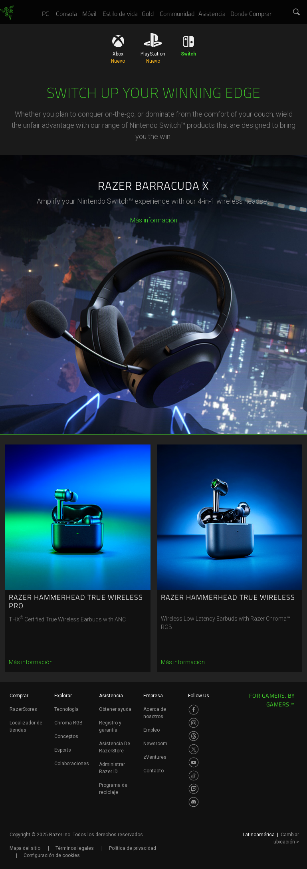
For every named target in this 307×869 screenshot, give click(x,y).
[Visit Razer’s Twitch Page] (193, 788)
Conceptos (66, 736)
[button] (297, 12)
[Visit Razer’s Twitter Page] (193, 749)
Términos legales (74, 848)
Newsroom (155, 743)
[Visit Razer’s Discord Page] (193, 801)
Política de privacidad (132, 848)
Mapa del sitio (25, 848)
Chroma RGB (68, 723)
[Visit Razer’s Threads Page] (193, 736)
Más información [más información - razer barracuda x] (153, 220)
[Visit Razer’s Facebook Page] (193, 709)
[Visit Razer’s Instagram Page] (193, 722)
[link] (7, 13)
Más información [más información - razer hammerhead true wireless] (183, 662)
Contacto (153, 771)
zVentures (154, 757)
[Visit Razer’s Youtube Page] (193, 762)
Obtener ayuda (115, 709)
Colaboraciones (71, 763)
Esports (62, 750)
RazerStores (23, 709)
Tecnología (66, 709)
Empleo (151, 730)
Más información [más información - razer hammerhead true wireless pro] (31, 662)
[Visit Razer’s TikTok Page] (193, 775)
